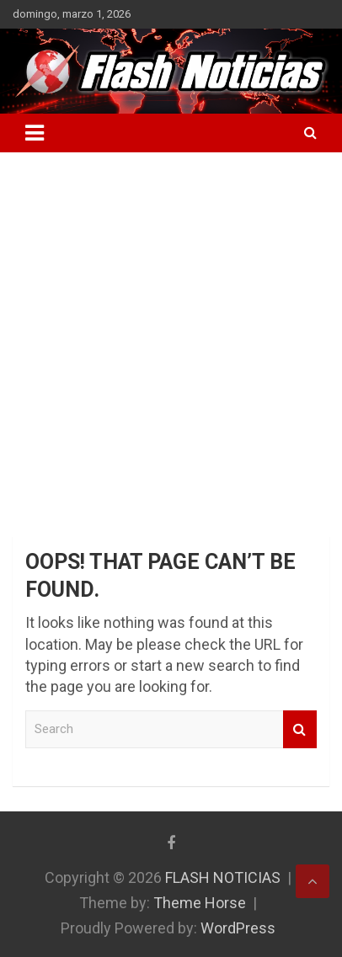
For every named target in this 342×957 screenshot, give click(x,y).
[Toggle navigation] (34, 133)
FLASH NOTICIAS (223, 877)
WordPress (237, 928)
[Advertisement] (171, 331)
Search (300, 729)
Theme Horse (199, 903)
